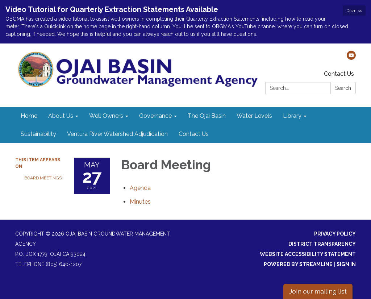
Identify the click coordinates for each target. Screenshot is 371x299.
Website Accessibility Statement (308, 254)
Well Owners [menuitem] (106, 115)
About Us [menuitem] (60, 115)
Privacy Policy (335, 234)
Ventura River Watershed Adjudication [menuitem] (117, 133)
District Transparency (322, 244)
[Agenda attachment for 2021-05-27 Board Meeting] (140, 187)
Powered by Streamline (298, 264)
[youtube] (351, 57)
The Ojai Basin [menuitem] (207, 115)
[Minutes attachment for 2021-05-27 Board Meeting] (140, 201)
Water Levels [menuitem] (254, 115)
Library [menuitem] (292, 115)
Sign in (346, 264)
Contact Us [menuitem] (194, 133)
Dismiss (354, 10)
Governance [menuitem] (155, 115)
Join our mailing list (318, 291)
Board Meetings (43, 177)
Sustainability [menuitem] (38, 133)
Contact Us (339, 73)
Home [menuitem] (29, 115)
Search (343, 88)
